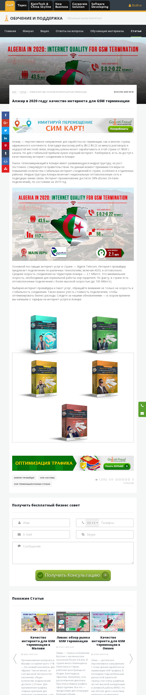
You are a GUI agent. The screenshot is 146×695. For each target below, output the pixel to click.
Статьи (23, 92)
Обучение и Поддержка (36, 18)
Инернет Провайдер (24, 477)
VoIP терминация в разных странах (32, 484)
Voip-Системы (47, 477)
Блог (14, 92)
